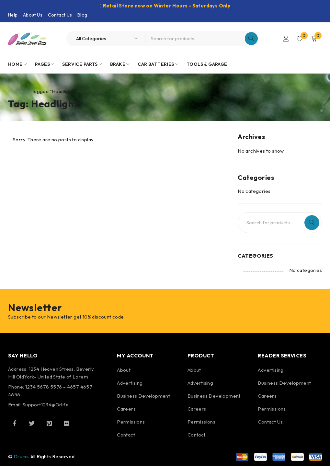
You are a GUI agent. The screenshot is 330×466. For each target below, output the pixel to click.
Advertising (129, 383)
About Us (32, 15)
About (124, 370)
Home (15, 91)
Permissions (131, 422)
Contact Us (60, 15)
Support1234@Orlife (46, 405)
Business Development (143, 396)
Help (13, 15)
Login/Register (285, 38)
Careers (126, 409)
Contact (126, 435)
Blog (82, 15)
